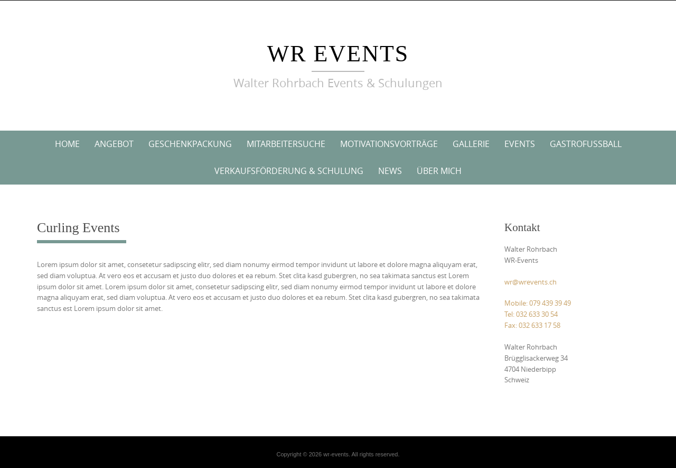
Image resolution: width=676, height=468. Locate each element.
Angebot (114, 144)
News (390, 171)
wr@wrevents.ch (530, 282)
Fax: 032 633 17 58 (532, 325)
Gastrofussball (586, 144)
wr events (338, 54)
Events (519, 144)
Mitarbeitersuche (286, 144)
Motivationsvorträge (389, 144)
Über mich (439, 171)
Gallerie (471, 144)
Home (67, 144)
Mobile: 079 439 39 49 (537, 303)
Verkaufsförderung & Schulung (288, 171)
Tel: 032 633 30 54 (531, 314)
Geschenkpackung (190, 144)
